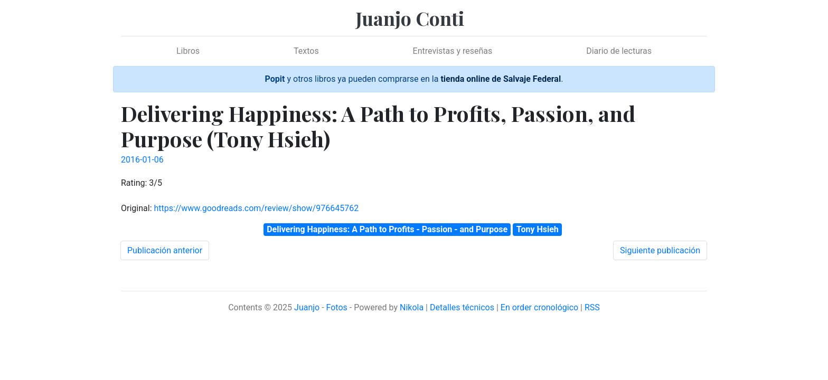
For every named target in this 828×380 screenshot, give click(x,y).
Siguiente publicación (660, 250)
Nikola (412, 307)
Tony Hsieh (537, 229)
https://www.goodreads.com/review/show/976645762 (256, 208)
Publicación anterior (164, 250)
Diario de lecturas (619, 51)
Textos (306, 51)
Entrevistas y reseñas (453, 51)
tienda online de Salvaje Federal (500, 79)
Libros (188, 51)
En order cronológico (539, 307)
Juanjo (306, 307)
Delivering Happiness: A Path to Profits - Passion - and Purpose (387, 229)
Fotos (336, 307)
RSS (592, 307)
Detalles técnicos (462, 307)
